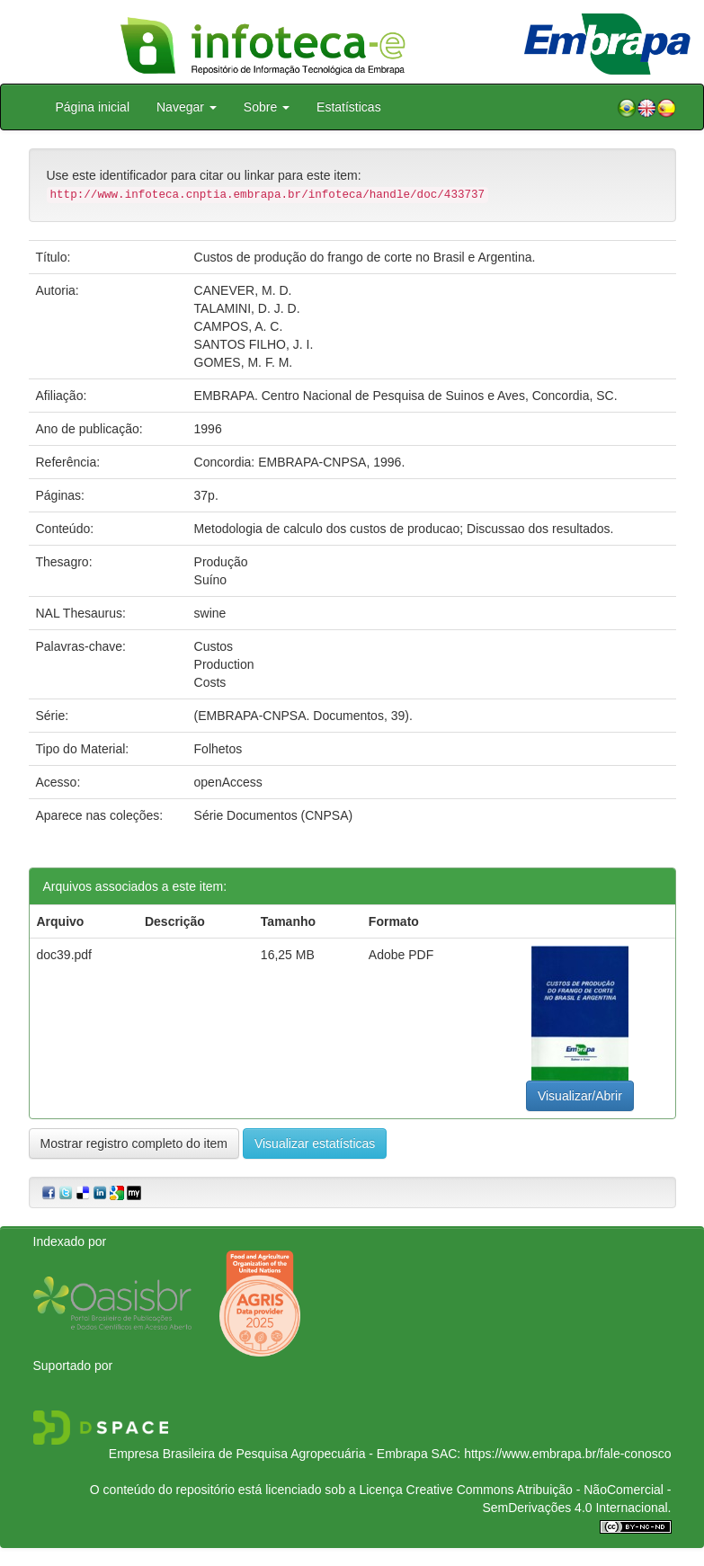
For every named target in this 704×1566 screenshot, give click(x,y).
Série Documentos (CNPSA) (273, 815)
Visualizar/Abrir (580, 1096)
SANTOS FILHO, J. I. (254, 344)
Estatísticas (348, 107)
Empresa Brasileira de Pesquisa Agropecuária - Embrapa (268, 1453)
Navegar (186, 107)
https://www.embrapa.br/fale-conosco (567, 1453)
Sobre (267, 107)
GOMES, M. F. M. (243, 362)
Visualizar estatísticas (314, 1143)
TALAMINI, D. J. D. (247, 308)
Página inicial (93, 107)
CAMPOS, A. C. (238, 326)
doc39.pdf (65, 955)
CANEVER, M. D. (243, 290)
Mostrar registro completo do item (134, 1143)
